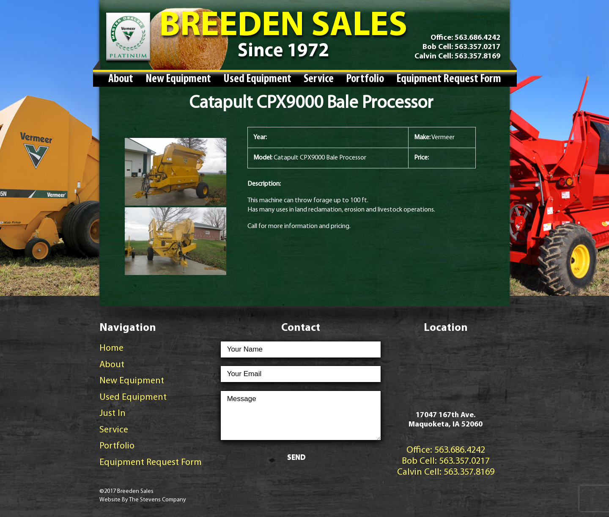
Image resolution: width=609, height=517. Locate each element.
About (120, 79)
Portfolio (365, 79)
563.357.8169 (476, 56)
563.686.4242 (477, 38)
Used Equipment (257, 79)
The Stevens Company (157, 500)
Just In (112, 413)
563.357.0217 (476, 47)
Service (319, 79)
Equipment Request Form (448, 79)
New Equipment (178, 79)
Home (111, 348)
